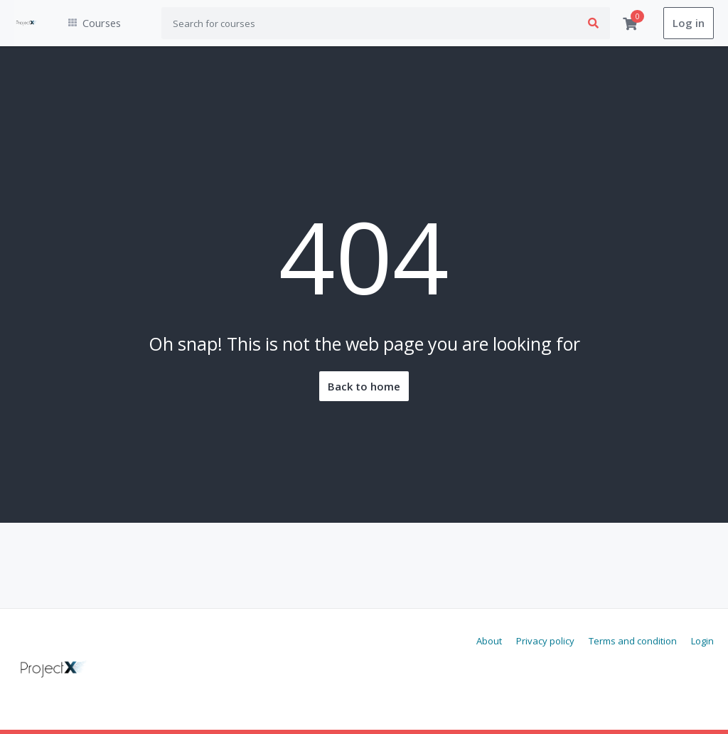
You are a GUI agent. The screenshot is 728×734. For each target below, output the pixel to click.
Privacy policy (545, 640)
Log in (689, 23)
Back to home (364, 387)
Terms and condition (633, 640)
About (489, 640)
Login (702, 640)
